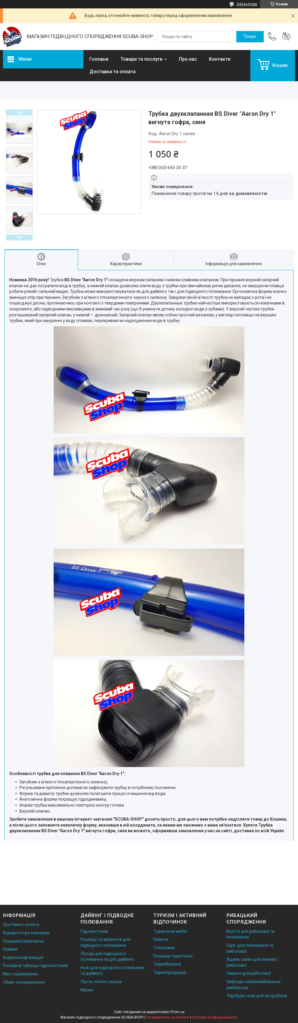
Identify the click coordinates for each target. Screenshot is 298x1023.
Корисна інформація (23, 957)
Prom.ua (177, 1012)
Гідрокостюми (94, 931)
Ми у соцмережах (20, 974)
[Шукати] (250, 36)
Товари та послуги (141, 59)
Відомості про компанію (26, 932)
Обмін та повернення (24, 982)
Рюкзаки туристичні (173, 956)
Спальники (164, 947)
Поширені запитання (23, 941)
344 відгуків (247, 4)
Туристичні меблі (170, 931)
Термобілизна (167, 964)
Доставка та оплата (112, 71)
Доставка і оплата (21, 924)
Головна (98, 59)
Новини (10, 949)
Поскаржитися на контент (167, 1017)
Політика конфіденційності (215, 1017)
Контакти (219, 59)
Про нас (188, 59)
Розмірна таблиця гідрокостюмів (35, 965)
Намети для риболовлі (248, 973)
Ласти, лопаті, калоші (101, 981)
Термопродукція (169, 972)
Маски (86, 990)
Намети (160, 939)
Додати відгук (286, 37)
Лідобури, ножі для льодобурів (256, 995)
